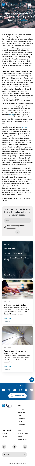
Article (24, 20)
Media (20, 421)
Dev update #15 (9, 248)
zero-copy (24, 127)
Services (4, 433)
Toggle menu (29, 4)
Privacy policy (11, 228)
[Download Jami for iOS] (20, 390)
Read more (7, 318)
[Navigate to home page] (7, 4)
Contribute (21, 418)
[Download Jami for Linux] (9, 390)
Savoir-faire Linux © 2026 (17, 463)
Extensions (21, 412)
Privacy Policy (22, 440)
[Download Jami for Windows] (3, 390)
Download (21, 409)
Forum (20, 436)
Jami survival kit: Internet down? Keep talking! (16, 259)
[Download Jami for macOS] (14, 390)
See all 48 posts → (10, 275)
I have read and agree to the (14, 227)
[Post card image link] (17, 289)
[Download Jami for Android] (26, 390)
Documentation (23, 433)
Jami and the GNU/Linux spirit (14, 253)
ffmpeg (11, 114)
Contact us (21, 424)
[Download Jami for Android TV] (31, 390)
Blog (7, 244)
